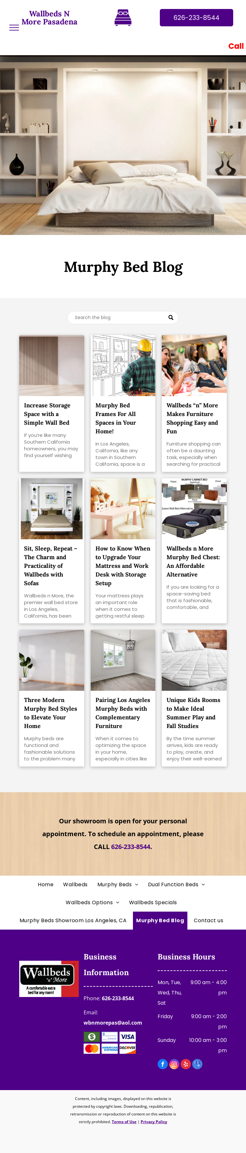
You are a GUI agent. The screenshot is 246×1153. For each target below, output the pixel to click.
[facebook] (163, 1065)
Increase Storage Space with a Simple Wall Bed (47, 414)
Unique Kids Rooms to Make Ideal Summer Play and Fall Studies (193, 713)
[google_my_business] (197, 1065)
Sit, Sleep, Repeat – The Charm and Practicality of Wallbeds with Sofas (50, 566)
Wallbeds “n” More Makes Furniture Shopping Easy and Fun (192, 418)
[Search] (123, 317)
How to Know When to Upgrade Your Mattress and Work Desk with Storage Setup (122, 566)
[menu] (14, 27)
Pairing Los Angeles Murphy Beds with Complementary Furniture (122, 713)
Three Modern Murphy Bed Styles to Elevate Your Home (50, 713)
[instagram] (174, 1065)
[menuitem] (47, 885)
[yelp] (186, 1065)
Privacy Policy (154, 1121)
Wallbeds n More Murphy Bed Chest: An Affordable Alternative (193, 561)
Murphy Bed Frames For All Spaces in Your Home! (115, 418)
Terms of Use (124, 1121)
